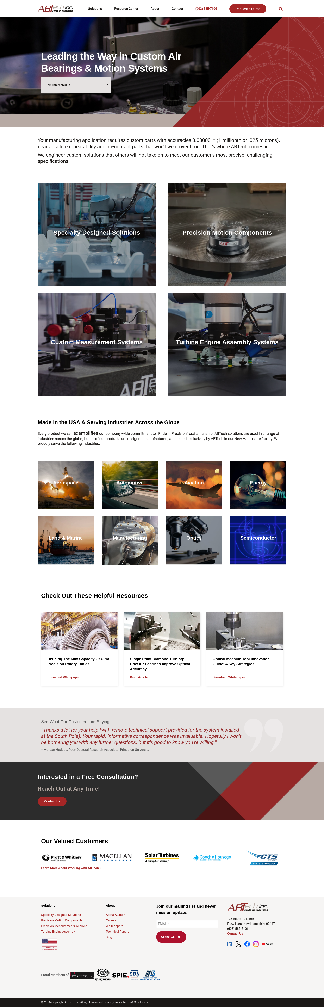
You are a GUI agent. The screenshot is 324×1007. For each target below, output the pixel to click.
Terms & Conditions (135, 1002)
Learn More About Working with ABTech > (71, 868)
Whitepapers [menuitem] (114, 926)
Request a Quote (248, 9)
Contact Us (52, 801)
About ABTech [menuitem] (115, 915)
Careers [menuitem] (111, 920)
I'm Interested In (58, 85)
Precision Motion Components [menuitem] (62, 920)
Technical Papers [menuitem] (117, 931)
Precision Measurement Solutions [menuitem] (64, 926)
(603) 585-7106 (206, 9)
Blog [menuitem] (109, 937)
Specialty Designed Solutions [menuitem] (61, 915)
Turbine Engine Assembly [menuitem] (58, 931)
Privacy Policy (113, 1002)
